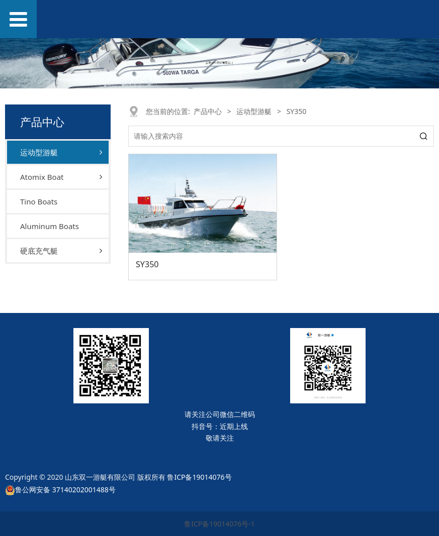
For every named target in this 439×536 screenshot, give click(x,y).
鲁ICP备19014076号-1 (219, 523)
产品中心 (208, 111)
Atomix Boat (41, 177)
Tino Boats (38, 201)
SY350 (147, 264)
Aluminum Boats (49, 226)
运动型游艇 (39, 152)
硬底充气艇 (39, 251)
